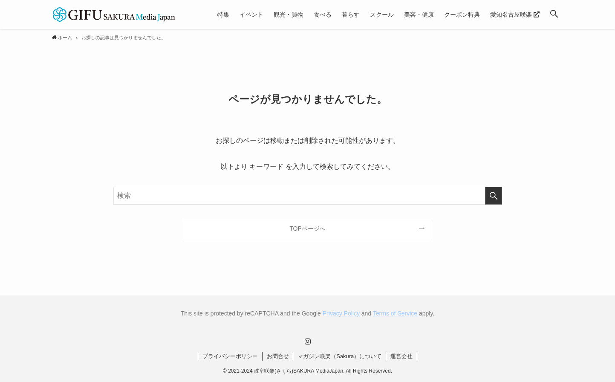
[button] (554, 14)
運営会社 (401, 356)
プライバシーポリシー (230, 356)
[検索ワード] (307, 196)
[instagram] (308, 341)
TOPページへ (307, 228)
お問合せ (278, 356)
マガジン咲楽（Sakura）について (339, 356)
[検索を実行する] (493, 196)
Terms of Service (395, 313)
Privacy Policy (341, 313)
